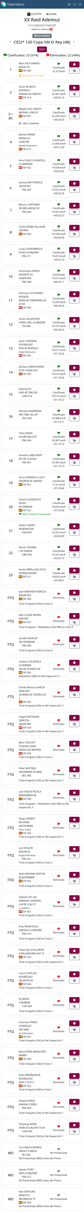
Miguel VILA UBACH (30, 108)
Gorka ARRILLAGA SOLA (32, 569)
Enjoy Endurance (27, 351)
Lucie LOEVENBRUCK (30, 248)
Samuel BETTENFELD (31, 182)
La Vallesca (24, 908)
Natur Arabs (25, 829)
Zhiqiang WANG (28, 1124)
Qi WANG (24, 999)
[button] (70, 4)
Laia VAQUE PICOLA (30, 791)
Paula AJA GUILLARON (31, 949)
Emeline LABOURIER (30, 455)
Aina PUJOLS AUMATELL (32, 160)
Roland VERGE (27, 1100)
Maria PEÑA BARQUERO (32, 1051)
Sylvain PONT (26, 1169)
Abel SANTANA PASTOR (32, 873)
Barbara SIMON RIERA (31, 366)
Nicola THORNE (27, 547)
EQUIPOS (34, 14)
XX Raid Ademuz (42, 20)
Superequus (14, 4)
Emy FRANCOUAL (28, 926)
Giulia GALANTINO (29, 318)
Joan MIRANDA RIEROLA (32, 591)
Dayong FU (25, 388)
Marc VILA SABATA (29, 63)
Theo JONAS (26, 433)
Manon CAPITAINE (29, 204)
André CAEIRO (27, 525)
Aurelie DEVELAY (28, 638)
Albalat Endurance (28, 145)
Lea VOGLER (26, 848)
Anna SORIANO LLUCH (32, 477)
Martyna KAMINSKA (30, 411)
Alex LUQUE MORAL (30, 615)
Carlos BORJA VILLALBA (32, 226)
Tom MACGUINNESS (30, 1147)
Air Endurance (26, 1033)
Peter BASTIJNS (27, 768)
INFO (42, 49)
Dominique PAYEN (29, 271)
